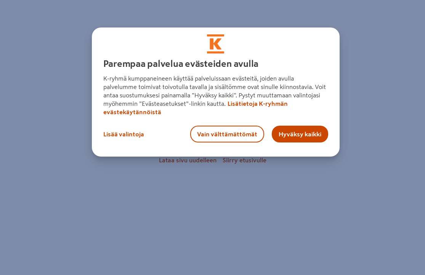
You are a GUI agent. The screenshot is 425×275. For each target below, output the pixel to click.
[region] (216, 92)
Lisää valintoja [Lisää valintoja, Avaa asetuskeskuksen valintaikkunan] (123, 134)
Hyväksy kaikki (300, 134)
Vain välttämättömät (227, 134)
